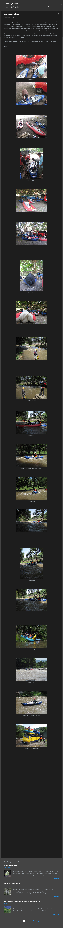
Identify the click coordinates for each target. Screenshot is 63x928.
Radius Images (35, 923)
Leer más (56, 878)
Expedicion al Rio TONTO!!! (12, 883)
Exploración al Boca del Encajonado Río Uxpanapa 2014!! (22, 901)
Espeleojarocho (11, 4)
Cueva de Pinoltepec (10, 865)
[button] (58, 14)
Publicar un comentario (11, 854)
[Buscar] (61, 4)
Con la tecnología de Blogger (31, 921)
